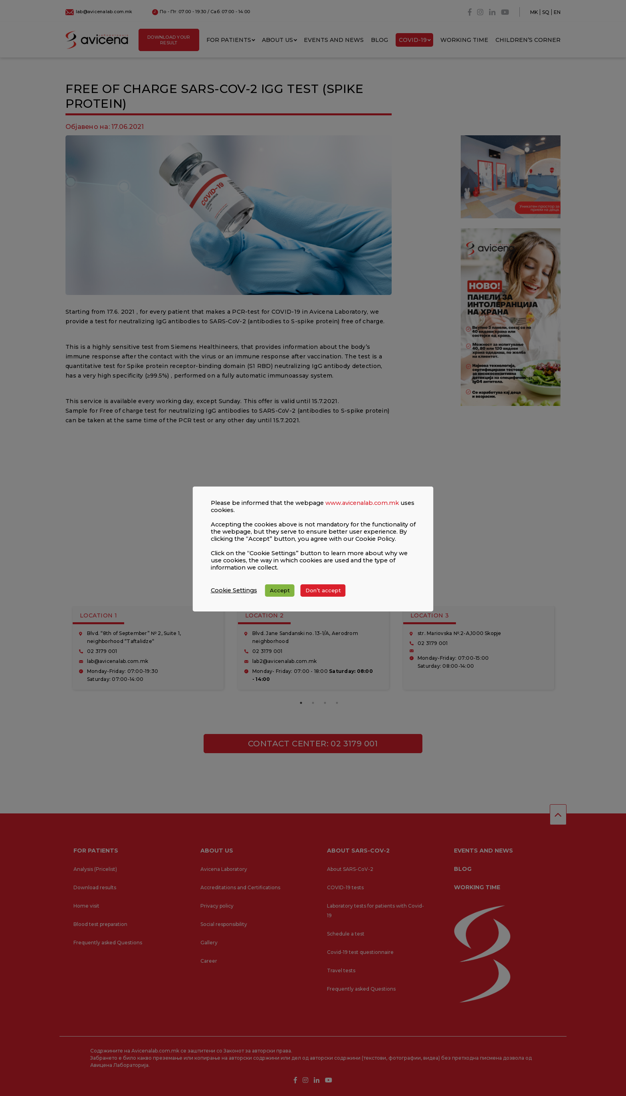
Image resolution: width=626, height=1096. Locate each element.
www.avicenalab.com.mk (362, 510)
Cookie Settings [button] (234, 597)
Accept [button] (280, 597)
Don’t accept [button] (323, 597)
